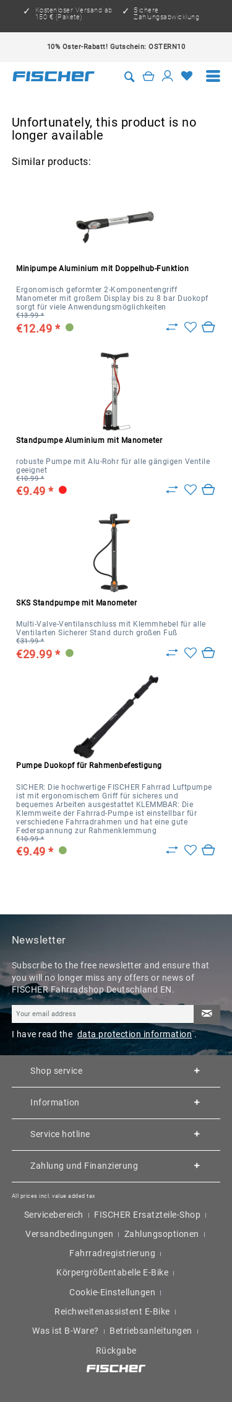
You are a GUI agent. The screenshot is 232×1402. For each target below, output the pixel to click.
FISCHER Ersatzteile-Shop (147, 1215)
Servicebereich (54, 1215)
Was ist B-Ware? (65, 1331)
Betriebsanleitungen (151, 1331)
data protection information (134, 1034)
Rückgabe (116, 1350)
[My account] (167, 76)
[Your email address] (103, 1014)
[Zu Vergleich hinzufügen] (172, 327)
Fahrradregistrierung (112, 1253)
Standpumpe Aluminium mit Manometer (89, 440)
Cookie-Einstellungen (112, 1292)
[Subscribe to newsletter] (207, 1014)
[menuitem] (213, 76)
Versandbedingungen (69, 1234)
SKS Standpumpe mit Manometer (76, 603)
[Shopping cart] (148, 76)
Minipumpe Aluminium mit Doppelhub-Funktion (102, 268)
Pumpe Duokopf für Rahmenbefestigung (89, 765)
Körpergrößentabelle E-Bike (112, 1272)
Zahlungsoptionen (161, 1234)
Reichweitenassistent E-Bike (112, 1311)
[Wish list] (187, 76)
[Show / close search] (129, 76)
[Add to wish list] (190, 327)
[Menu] (213, 76)
